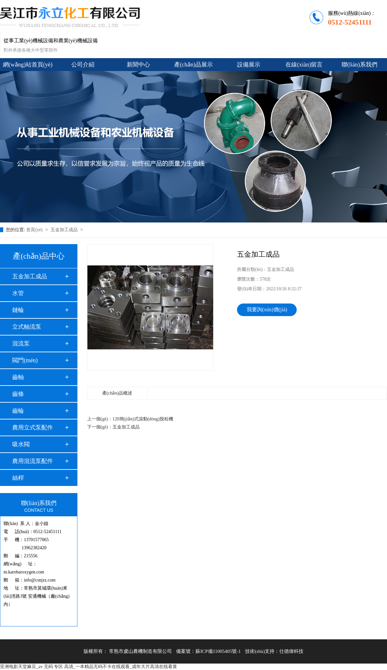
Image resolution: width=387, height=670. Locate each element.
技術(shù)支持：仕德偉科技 (274, 651)
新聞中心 (138, 64)
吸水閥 (21, 444)
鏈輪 (18, 310)
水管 (18, 293)
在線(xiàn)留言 (303, 64)
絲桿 (18, 478)
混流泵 (21, 343)
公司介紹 (82, 64)
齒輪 (18, 410)
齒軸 (18, 377)
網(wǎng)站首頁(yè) (28, 64)
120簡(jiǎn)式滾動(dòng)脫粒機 (143, 419)
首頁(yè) (35, 229)
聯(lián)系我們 (359, 64)
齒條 (18, 394)
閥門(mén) (25, 360)
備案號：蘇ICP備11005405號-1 (208, 651)
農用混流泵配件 (32, 461)
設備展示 (248, 64)
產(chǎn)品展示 (193, 64)
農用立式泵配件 (32, 427)
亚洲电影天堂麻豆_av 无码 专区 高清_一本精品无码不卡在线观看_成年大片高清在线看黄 (88, 666)
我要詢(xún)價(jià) (267, 309)
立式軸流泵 (26, 327)
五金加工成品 (65, 229)
